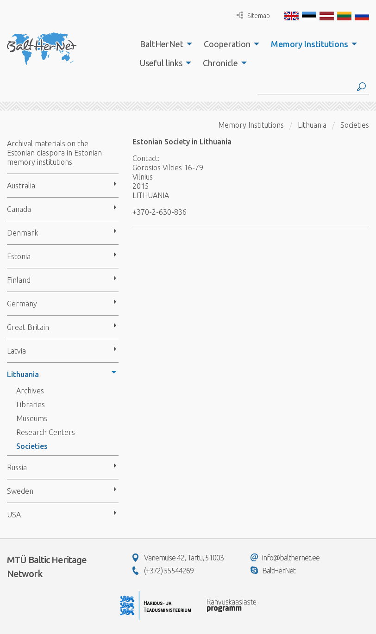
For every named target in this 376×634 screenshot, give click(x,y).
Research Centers (45, 432)
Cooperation (227, 44)
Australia (21, 185)
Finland (19, 280)
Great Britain (28, 327)
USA (14, 514)
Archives (30, 390)
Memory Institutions (309, 44)
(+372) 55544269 (163, 570)
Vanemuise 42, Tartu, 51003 (178, 557)
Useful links (161, 63)
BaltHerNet (161, 44)
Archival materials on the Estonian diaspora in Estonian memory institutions (54, 152)
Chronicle (220, 63)
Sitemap (253, 15)
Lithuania (23, 374)
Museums (31, 418)
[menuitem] (163, 44)
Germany (22, 303)
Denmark (22, 233)
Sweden (20, 491)
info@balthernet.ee (285, 557)
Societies (32, 446)
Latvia (16, 351)
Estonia (19, 256)
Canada (19, 209)
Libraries (30, 404)
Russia (17, 467)
